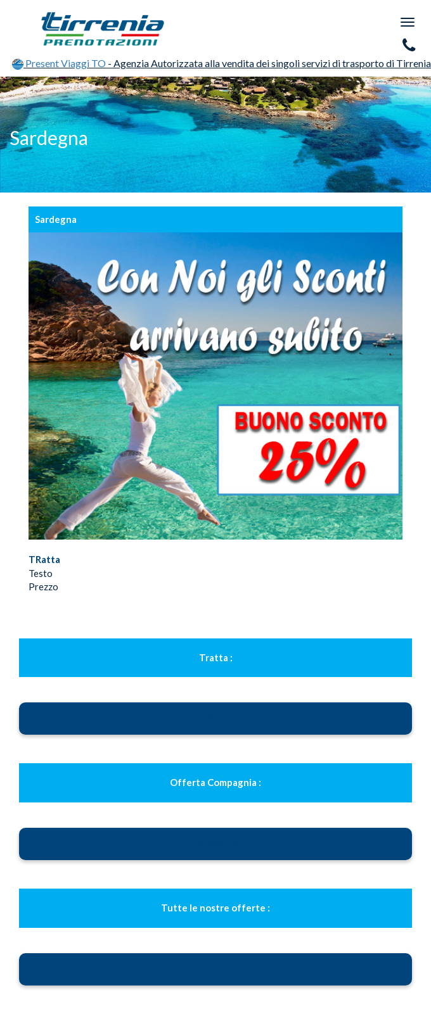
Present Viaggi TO (60, 63)
